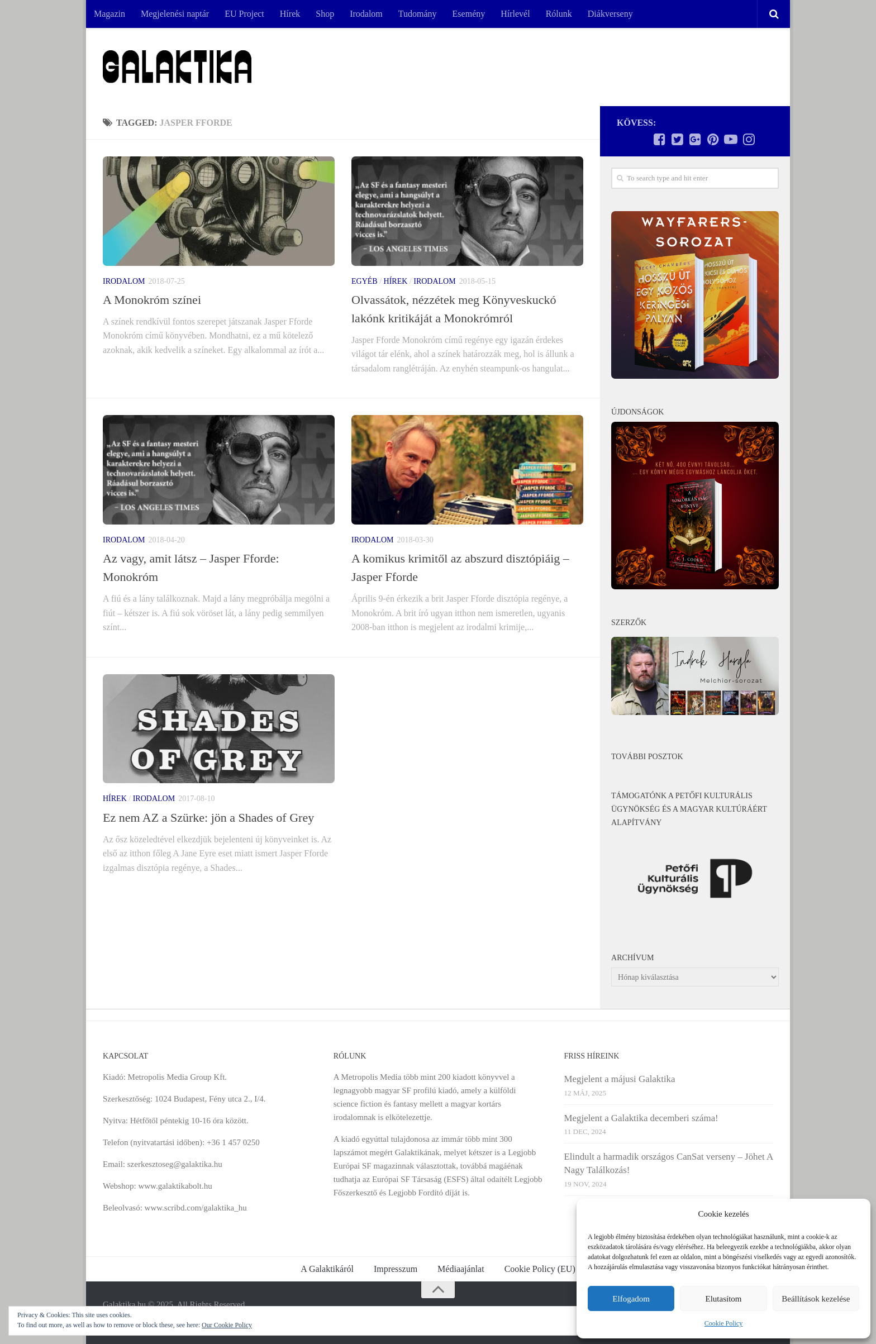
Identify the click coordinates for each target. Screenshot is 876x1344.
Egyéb (364, 281)
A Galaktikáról (327, 1269)
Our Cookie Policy (227, 1325)
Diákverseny (610, 13)
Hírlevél (515, 13)
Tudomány (417, 13)
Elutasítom (723, 1298)
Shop (325, 13)
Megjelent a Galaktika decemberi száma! (641, 1118)
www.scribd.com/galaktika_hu (196, 1207)
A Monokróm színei (152, 300)
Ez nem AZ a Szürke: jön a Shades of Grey (208, 817)
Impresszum (395, 1269)
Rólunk (559, 13)
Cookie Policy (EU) (539, 1269)
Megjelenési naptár (175, 13)
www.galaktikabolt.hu (175, 1185)
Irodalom (366, 13)
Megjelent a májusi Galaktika (619, 1079)
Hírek (290, 13)
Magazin (109, 13)
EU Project (244, 13)
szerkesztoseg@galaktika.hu (174, 1164)
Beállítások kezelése (816, 1298)
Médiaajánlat (460, 1269)
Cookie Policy (723, 1323)
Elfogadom (631, 1298)
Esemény (469, 13)
